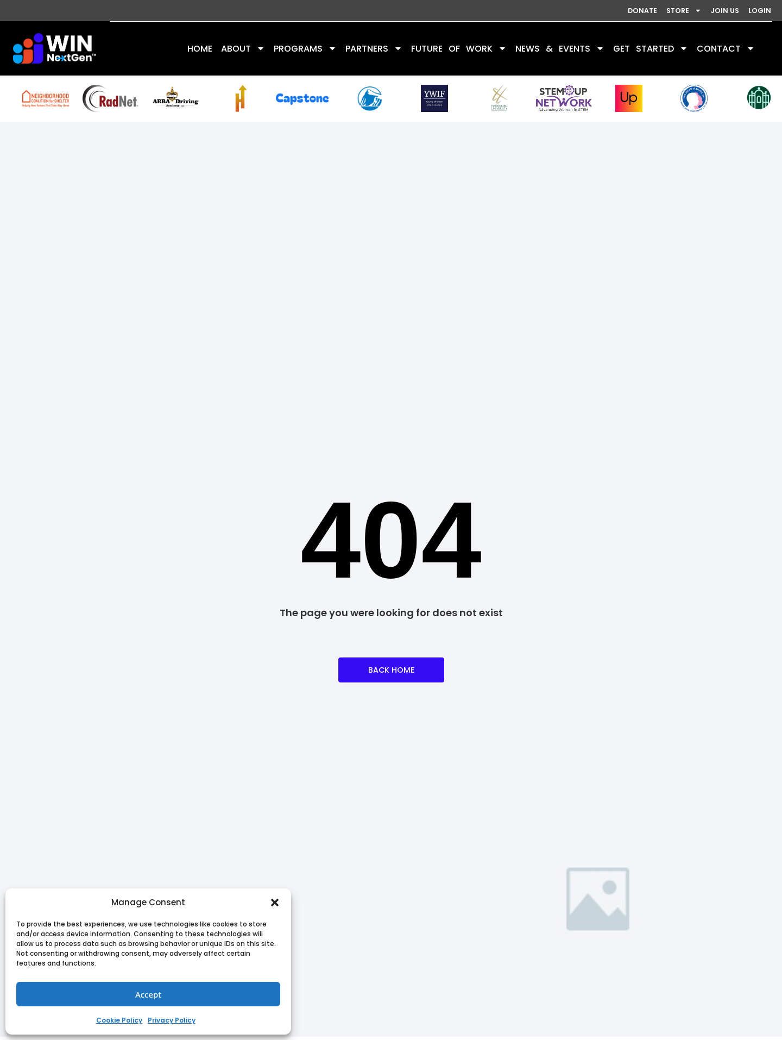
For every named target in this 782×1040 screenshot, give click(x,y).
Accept (148, 994)
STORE (648, 11)
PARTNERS (373, 49)
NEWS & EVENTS (559, 49)
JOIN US (704, 10)
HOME (199, 49)
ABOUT (243, 49)
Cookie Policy (119, 1020)
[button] (274, 902)
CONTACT (726, 49)
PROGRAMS (305, 49)
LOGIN (753, 10)
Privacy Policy (171, 1020)
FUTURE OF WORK (459, 49)
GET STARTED (650, 49)
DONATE (591, 10)
